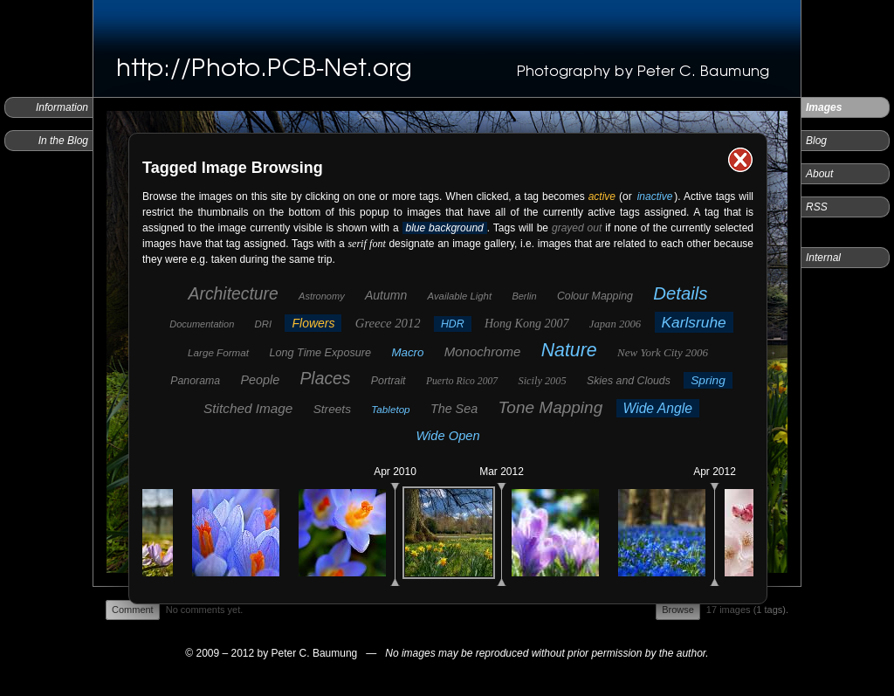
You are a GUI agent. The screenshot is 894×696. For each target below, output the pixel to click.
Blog (816, 140)
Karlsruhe (694, 322)
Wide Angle (657, 408)
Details (680, 293)
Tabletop (390, 409)
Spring (708, 380)
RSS (817, 207)
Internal (823, 258)
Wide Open (447, 436)
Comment (133, 609)
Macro (407, 352)
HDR (452, 324)
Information (62, 107)
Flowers (313, 323)
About (819, 174)
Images (824, 107)
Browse (678, 609)
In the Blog (63, 140)
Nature (569, 350)
